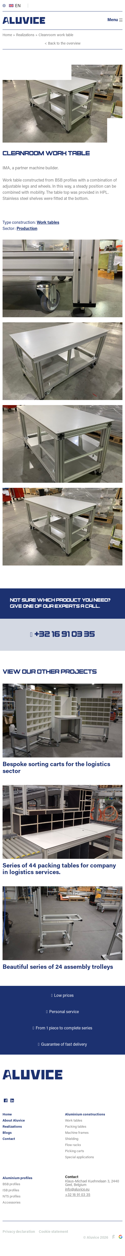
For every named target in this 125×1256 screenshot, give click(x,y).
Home (7, 35)
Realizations (25, 35)
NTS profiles (11, 1196)
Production (27, 229)
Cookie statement (53, 1232)
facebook (5, 1099)
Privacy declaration (19, 1232)
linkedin (11, 1099)
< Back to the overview (63, 44)
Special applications (79, 1157)
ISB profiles (11, 1190)
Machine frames (77, 1133)
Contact (9, 1139)
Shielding (71, 1139)
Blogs (7, 1133)
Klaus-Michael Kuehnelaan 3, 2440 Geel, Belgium (92, 1183)
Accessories (11, 1202)
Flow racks (73, 1145)
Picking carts (74, 1151)
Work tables (48, 223)
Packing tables (75, 1126)
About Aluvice (14, 1120)
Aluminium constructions (85, 1114)
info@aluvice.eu (77, 1190)
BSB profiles (11, 1184)
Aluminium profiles (17, 1178)
